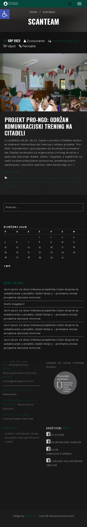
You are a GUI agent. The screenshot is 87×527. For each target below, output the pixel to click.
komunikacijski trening (29, 182)
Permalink (29, 46)
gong (56, 178)
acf (10, 178)
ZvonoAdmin (36, 41)
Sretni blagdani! (14, 304)
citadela (46, 178)
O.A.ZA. (50, 182)
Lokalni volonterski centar (22, 392)
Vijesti (12, 46)
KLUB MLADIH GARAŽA (66, 401)
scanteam (63, 182)
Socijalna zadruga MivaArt (22, 396)
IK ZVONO (57, 394)
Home (33, 12)
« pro (7, 265)
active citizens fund (26, 178)
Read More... (14, 171)
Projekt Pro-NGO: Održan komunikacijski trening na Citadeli (38, 126)
